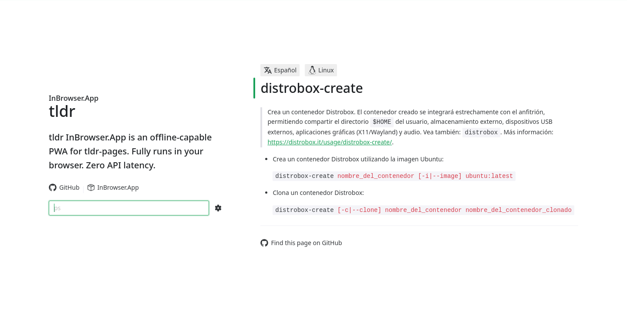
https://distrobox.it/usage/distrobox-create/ (329, 142)
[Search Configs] (218, 208)
